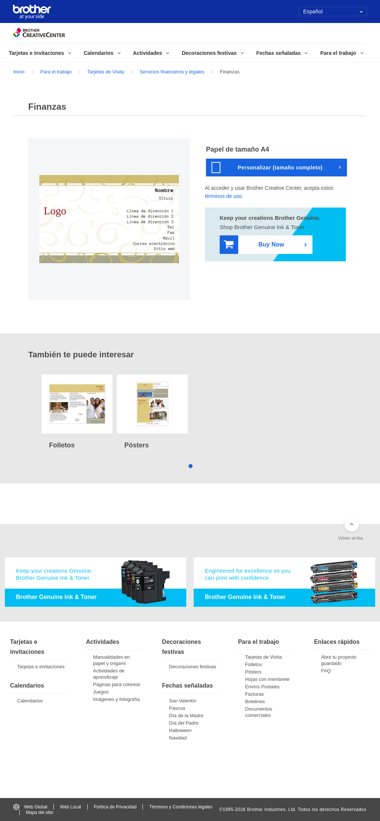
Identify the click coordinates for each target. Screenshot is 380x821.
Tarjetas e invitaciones (41, 666)
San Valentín (182, 701)
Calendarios (30, 701)
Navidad (178, 738)
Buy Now (254, 245)
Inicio (18, 72)
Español (333, 11)
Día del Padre (184, 723)
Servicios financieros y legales (172, 72)
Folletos (253, 664)
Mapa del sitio (39, 812)
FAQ (326, 670)
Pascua (177, 708)
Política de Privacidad (115, 807)
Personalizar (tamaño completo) (267, 167)
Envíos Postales (262, 686)
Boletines (255, 701)
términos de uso (223, 196)
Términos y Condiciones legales (180, 807)
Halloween (180, 730)
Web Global (30, 807)
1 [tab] (190, 465)
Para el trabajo (56, 72)
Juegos (101, 692)
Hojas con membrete (267, 679)
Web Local (70, 807)
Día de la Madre (186, 715)
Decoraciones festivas (192, 666)
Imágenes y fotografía (116, 699)
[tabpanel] (77, 412)
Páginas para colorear (116, 684)
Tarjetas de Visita (105, 72)
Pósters (253, 672)
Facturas (254, 694)
